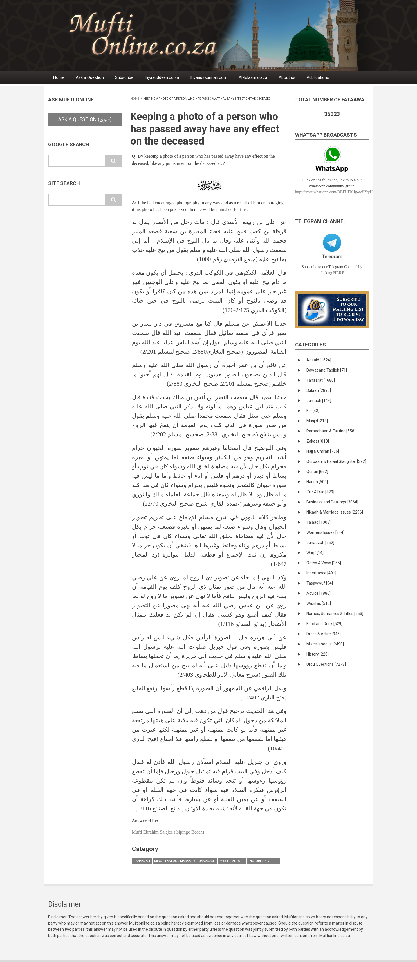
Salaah (318, 390)
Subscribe (124, 77)
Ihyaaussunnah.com (208, 77)
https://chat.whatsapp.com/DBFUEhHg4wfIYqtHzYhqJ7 (340, 192)
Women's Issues (325, 532)
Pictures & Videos (264, 861)
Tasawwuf (319, 583)
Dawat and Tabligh (326, 370)
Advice (318, 593)
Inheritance (321, 573)
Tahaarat (320, 380)
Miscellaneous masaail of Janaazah (184, 861)
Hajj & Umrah (322, 451)
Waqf (315, 552)
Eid (312, 410)
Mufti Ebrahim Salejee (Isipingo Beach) (168, 832)
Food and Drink (324, 623)
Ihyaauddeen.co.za (162, 77)
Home (58, 77)
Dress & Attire (323, 634)
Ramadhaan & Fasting (330, 431)
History (317, 654)
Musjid (317, 421)
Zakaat (317, 441)
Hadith (317, 481)
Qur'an (317, 471)
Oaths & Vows (323, 563)
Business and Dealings (332, 502)
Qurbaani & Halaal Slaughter (336, 461)
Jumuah (318, 400)
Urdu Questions (326, 664)
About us (287, 77)
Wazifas (318, 603)
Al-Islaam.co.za (253, 77)
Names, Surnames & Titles (334, 613)
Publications (318, 77)
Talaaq (318, 522)
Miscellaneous (232, 861)
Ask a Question (90, 77)
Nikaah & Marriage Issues (334, 512)
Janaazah (142, 861)
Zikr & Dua (320, 492)
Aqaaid (318, 360)
